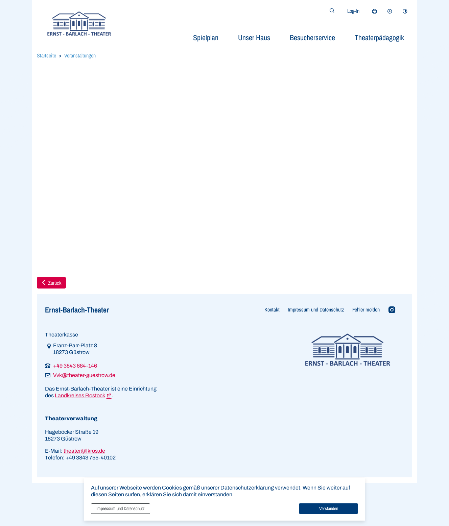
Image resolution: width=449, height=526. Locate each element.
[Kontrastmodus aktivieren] (405, 11)
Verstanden (328, 508)
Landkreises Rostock (80, 395)
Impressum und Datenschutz (120, 508)
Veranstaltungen (80, 55)
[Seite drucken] (375, 11)
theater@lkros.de (84, 451)
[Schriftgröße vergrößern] (390, 11)
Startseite (46, 55)
